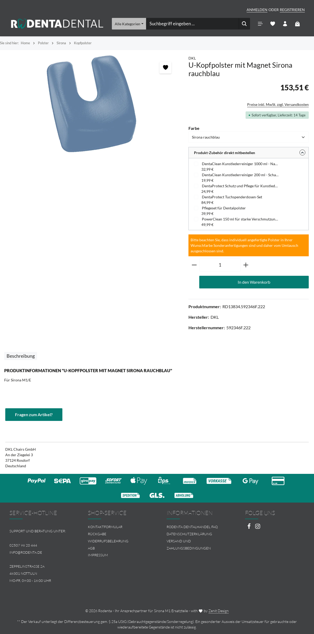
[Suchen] (244, 24)
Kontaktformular (105, 527)
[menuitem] (117, 526)
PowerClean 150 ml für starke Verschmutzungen (240, 219)
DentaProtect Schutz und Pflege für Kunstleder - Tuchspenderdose (240, 186)
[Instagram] (258, 527)
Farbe (194, 128)
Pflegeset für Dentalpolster (224, 208)
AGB (91, 548)
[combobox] (192, 24)
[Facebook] (249, 527)
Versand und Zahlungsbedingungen (189, 544)
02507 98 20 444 (23, 545)
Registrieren (292, 9)
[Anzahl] (220, 265)
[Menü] (260, 24)
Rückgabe (97, 534)
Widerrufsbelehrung (108, 541)
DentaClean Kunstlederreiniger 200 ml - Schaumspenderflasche (240, 175)
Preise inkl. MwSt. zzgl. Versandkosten (278, 104)
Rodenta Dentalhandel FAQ (192, 527)
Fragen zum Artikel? (34, 414)
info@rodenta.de (25, 552)
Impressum (98, 555)
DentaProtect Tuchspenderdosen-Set (232, 197)
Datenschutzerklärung (189, 534)
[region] (91, 104)
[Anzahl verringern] (194, 265)
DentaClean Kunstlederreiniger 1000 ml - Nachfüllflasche (240, 163)
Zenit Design (218, 610)
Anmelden (257, 9)
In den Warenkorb (254, 281)
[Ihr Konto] (285, 24)
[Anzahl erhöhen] (246, 265)
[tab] (20, 356)
